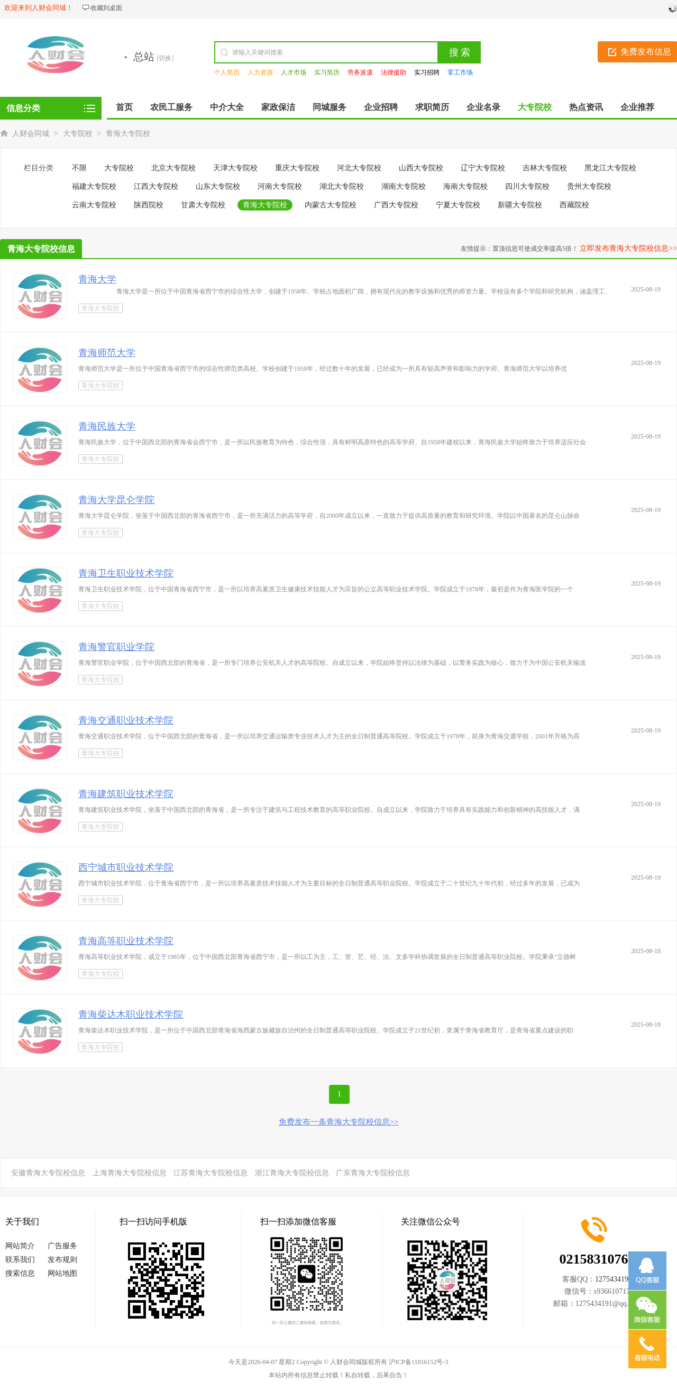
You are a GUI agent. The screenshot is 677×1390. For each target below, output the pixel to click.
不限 (79, 168)
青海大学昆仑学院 (116, 500)
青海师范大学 (106, 353)
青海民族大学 (106, 426)
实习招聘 (427, 72)
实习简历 (327, 72)
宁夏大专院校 (458, 205)
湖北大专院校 (341, 186)
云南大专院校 (94, 205)
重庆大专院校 (297, 168)
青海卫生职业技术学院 (125, 573)
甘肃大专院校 (203, 205)
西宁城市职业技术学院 (125, 867)
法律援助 (393, 72)
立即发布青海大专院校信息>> (628, 248)
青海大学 (97, 279)
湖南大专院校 (403, 186)
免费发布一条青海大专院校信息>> (339, 1122)
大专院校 (78, 134)
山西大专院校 (421, 168)
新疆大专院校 (520, 205)
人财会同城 (30, 134)
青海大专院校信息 (41, 248)
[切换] (165, 58)
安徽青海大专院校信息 (48, 1173)
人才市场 (293, 72)
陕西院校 (148, 205)
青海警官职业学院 (116, 647)
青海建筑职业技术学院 (125, 794)
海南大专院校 (465, 186)
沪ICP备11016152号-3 (418, 1362)
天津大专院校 (235, 168)
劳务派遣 (360, 72)
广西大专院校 (396, 205)
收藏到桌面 (106, 8)
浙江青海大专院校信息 (292, 1173)
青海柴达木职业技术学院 (130, 1014)
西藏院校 (574, 205)
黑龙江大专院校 (610, 168)
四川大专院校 (527, 186)
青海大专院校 (128, 134)
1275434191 (613, 1279)
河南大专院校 (280, 186)
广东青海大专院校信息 (373, 1173)
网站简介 (20, 1246)
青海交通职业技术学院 (125, 720)
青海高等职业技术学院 (125, 941)
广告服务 (62, 1246)
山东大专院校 (218, 186)
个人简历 (227, 72)
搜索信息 (20, 1273)
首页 (124, 107)
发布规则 (62, 1260)
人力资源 (260, 72)
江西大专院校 (156, 186)
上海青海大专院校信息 (130, 1173)
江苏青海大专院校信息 (210, 1173)
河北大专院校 (359, 168)
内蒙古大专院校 (330, 205)
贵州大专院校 (589, 186)
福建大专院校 (94, 186)
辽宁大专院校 (483, 168)
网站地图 (62, 1273)
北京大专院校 (173, 168)
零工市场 (460, 72)
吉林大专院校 (545, 168)
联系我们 (20, 1260)
